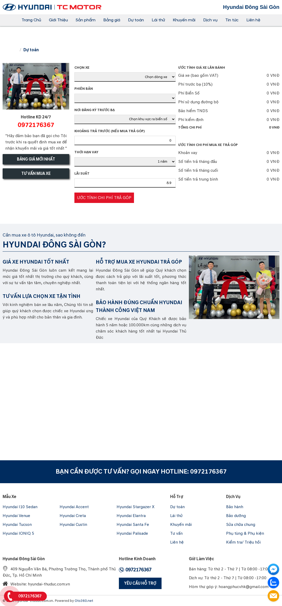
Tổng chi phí (228, 127)
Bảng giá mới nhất (36, 159)
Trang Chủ (31, 20)
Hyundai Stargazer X (136, 506)
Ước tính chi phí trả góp (104, 197)
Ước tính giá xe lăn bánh (201, 68)
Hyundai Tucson (17, 524)
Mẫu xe (9, 496)
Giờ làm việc (201, 559)
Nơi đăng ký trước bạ (94, 110)
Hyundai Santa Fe (133, 524)
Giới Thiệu (58, 20)
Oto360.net (84, 600)
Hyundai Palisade (132, 533)
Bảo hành (234, 506)
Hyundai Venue (16, 515)
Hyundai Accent (74, 506)
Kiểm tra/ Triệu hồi (243, 542)
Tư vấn (176, 533)
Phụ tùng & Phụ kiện (245, 533)
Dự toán (136, 20)
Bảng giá (111, 20)
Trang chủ (10, 50)
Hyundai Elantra (131, 515)
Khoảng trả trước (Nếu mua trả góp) (109, 131)
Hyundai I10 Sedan (20, 506)
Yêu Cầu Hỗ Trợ (140, 583)
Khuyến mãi (184, 20)
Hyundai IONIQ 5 (18, 533)
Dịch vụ (210, 20)
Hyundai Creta (73, 515)
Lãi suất (81, 173)
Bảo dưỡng (236, 515)
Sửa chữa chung (240, 524)
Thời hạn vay (86, 152)
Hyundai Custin (73, 524)
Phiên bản (83, 89)
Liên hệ (253, 20)
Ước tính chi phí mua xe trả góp (208, 145)
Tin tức (232, 20)
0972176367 (208, 472)
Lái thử (158, 20)
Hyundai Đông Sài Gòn (24, 559)
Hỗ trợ (176, 496)
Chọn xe (81, 68)
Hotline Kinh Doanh (137, 559)
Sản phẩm (85, 20)
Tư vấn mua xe (36, 173)
